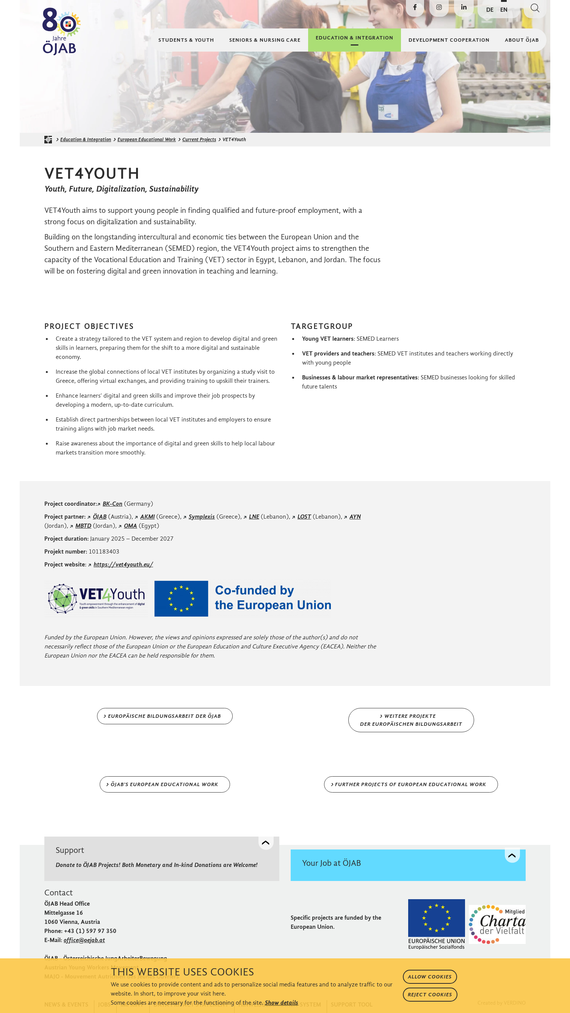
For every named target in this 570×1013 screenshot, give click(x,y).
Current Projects (199, 139)
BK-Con (112, 503)
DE (489, 9)
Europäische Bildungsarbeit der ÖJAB (164, 716)
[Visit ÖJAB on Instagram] (439, 8)
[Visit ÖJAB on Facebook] (415, 8)
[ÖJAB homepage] (50, 139)
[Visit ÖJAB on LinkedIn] (464, 8)
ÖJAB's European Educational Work (164, 784)
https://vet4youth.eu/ (123, 564)
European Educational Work (146, 139)
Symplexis (202, 516)
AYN (355, 516)
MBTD (83, 525)
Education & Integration (85, 139)
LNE (254, 516)
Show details (281, 1002)
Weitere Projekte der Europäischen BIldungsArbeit (411, 720)
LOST (304, 516)
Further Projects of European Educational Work (410, 784)
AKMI (147, 516)
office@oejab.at (84, 940)
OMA (130, 525)
